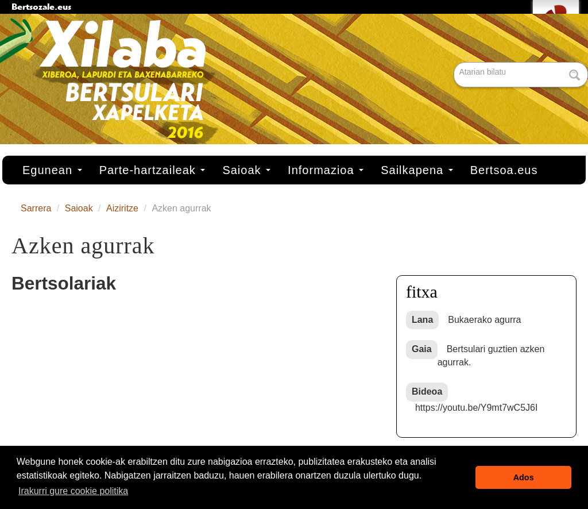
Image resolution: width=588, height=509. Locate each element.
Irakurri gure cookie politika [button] (73, 491)
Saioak (246, 170)
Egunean (52, 170)
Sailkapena (417, 170)
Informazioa (325, 170)
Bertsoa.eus (504, 170)
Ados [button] (523, 477)
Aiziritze (122, 208)
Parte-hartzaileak (152, 170)
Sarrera (36, 208)
